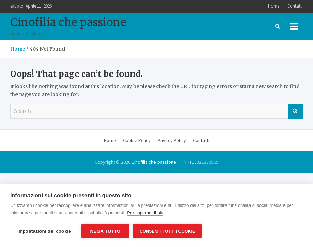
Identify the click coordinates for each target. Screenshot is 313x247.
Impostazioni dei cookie (44, 231)
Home (273, 6)
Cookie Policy (137, 140)
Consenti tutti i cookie (167, 231)
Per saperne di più (145, 212)
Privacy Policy (172, 140)
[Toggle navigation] (294, 26)
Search (295, 111)
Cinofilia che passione (68, 22)
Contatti (295, 6)
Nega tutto (105, 231)
